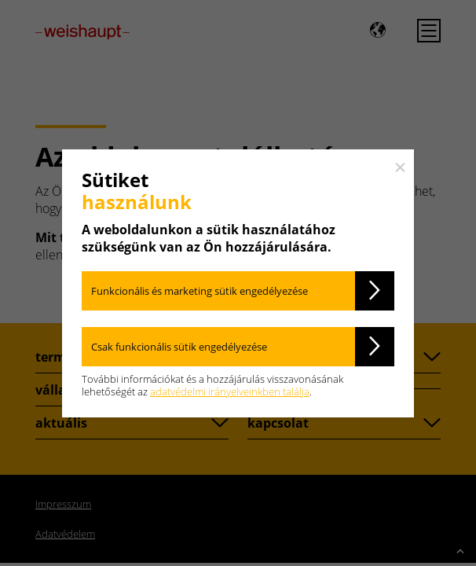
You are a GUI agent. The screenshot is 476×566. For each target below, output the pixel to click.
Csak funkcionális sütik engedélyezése (179, 347)
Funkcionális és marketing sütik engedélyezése (199, 291)
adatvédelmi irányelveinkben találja (229, 391)
